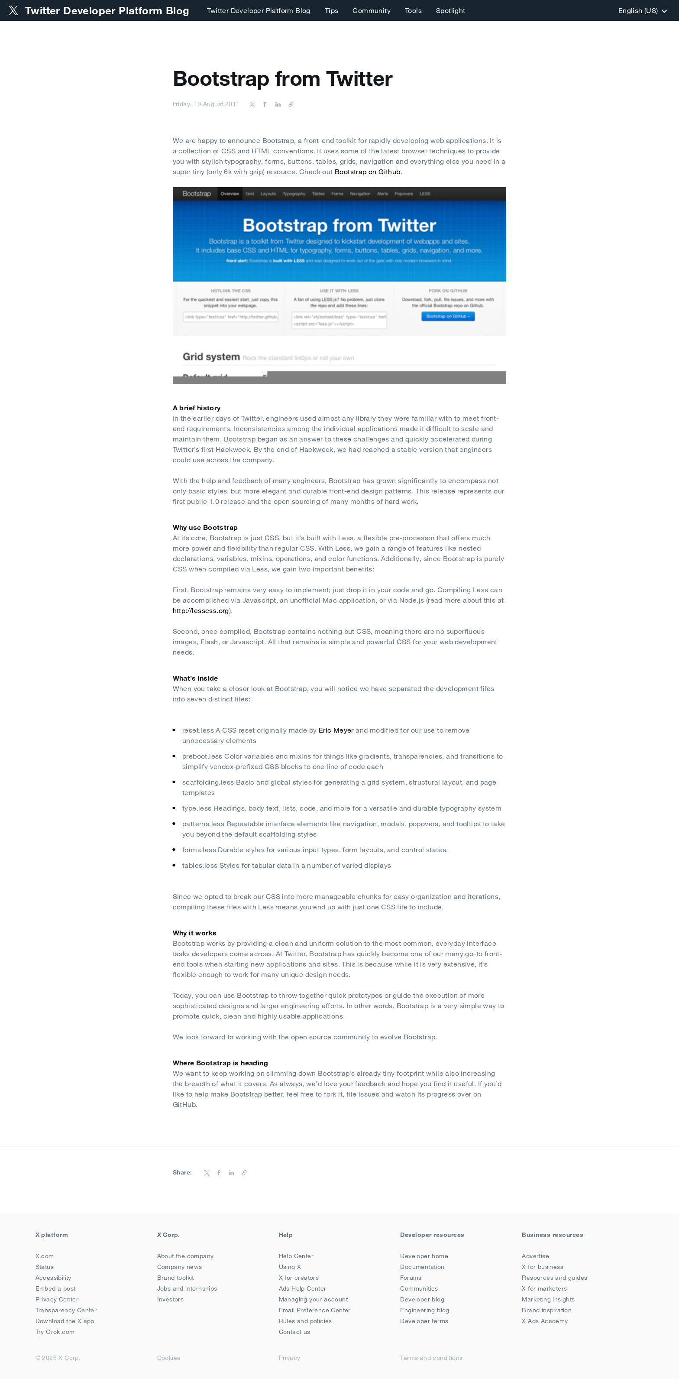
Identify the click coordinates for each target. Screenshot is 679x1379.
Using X (290, 1267)
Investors (170, 1299)
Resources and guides (554, 1278)
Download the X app (65, 1321)
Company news (179, 1267)
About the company (185, 1256)
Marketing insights (548, 1299)
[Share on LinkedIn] (276, 104)
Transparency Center (66, 1310)
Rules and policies (305, 1321)
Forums (410, 1278)
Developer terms (424, 1321)
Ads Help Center (303, 1288)
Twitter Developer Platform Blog (258, 10)
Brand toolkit (175, 1278)
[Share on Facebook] (263, 104)
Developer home (424, 1256)
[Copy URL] (288, 104)
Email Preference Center (315, 1310)
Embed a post (56, 1288)
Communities (419, 1288)
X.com (45, 1256)
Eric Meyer (336, 730)
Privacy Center (57, 1299)
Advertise (535, 1256)
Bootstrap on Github (368, 171)
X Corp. (168, 1235)
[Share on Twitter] (252, 104)
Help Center (296, 1256)
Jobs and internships (187, 1288)
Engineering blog (424, 1310)
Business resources (552, 1235)
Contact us (294, 1332)
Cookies (169, 1358)
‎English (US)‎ (641, 10)
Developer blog (422, 1299)
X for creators (299, 1278)
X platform (52, 1235)
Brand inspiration (547, 1310)
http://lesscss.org (201, 610)
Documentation (422, 1267)
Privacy (290, 1358)
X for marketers (544, 1288)
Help (286, 1235)
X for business (542, 1267)
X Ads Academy (545, 1321)
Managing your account (313, 1299)
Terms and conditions (431, 1358)
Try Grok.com (55, 1332)
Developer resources (432, 1235)
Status (45, 1267)
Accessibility (53, 1278)
